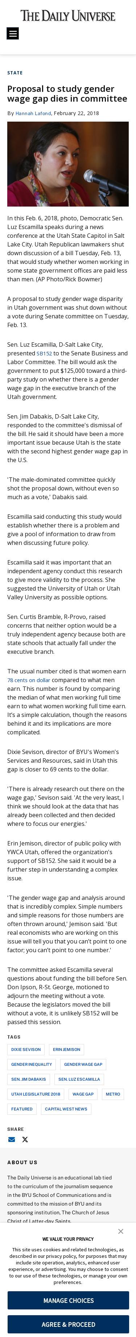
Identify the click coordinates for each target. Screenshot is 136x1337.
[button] (120, 1230)
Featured (22, 1108)
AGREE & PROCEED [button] (68, 1324)
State (15, 73)
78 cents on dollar (32, 680)
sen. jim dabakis (28, 1079)
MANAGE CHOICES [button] (68, 1300)
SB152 (45, 353)
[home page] (68, 18)
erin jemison (66, 1049)
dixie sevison (26, 1049)
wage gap (83, 1094)
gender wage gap (83, 1064)
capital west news (66, 1108)
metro (113, 1094)
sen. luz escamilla (79, 1079)
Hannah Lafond (35, 113)
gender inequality (31, 1064)
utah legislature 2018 (35, 1094)
